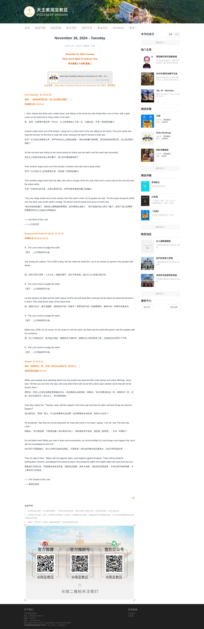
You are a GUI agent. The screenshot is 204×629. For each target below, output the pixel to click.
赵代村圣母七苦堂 (164, 258)
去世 (177, 34)
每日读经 (71, 27)
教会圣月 (102, 27)
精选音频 (56, 27)
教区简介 (147, 307)
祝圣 (170, 34)
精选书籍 (40, 27)
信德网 (130, 616)
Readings (118, 27)
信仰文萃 (87, 27)
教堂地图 (174, 307)
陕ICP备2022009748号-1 (34, 623)
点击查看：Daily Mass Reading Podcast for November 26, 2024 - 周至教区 (80, 85)
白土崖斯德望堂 (163, 241)
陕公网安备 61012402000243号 (58, 623)
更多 (133, 27)
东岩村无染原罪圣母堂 (166, 275)
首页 (27, 27)
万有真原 (131, 613)
